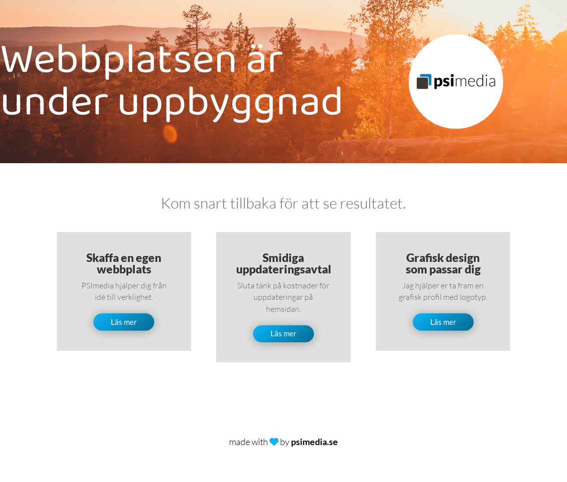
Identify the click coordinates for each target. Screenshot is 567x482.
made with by (283, 441)
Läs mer (124, 321)
